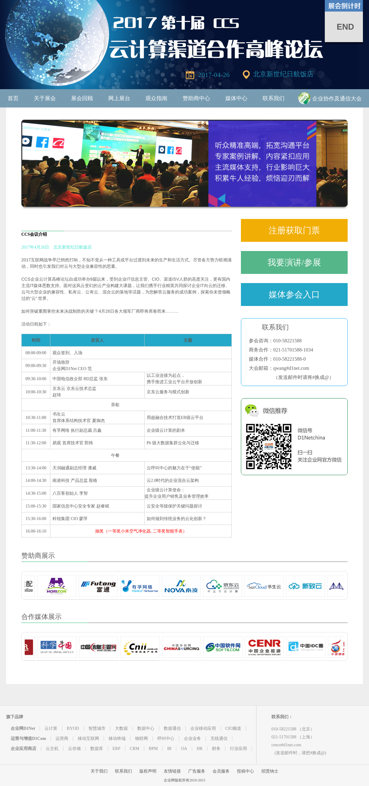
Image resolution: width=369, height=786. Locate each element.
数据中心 (145, 728)
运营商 (62, 738)
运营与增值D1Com (28, 738)
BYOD (73, 728)
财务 (216, 748)
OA (184, 748)
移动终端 (117, 738)
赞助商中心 (196, 98)
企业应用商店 (23, 748)
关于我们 (99, 771)
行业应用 (238, 748)
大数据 (121, 728)
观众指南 (156, 98)
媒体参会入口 (294, 294)
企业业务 (192, 738)
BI (169, 748)
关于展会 (45, 98)
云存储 (74, 748)
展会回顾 (82, 98)
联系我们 (274, 98)
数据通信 (172, 728)
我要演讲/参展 (294, 262)
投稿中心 (245, 771)
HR (199, 748)
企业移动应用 (203, 728)
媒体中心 (236, 98)
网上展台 (119, 98)
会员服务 (221, 771)
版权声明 (147, 771)
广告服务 (196, 771)
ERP (116, 748)
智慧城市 (97, 728)
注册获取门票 (294, 230)
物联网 (141, 738)
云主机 (52, 748)
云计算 (51, 728)
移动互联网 (88, 738)
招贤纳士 (269, 771)
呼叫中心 (165, 738)
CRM (134, 748)
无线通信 (218, 738)
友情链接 (172, 771)
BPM (153, 748)
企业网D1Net (23, 728)
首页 (13, 98)
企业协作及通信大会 (337, 99)
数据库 (96, 748)
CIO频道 (233, 728)
